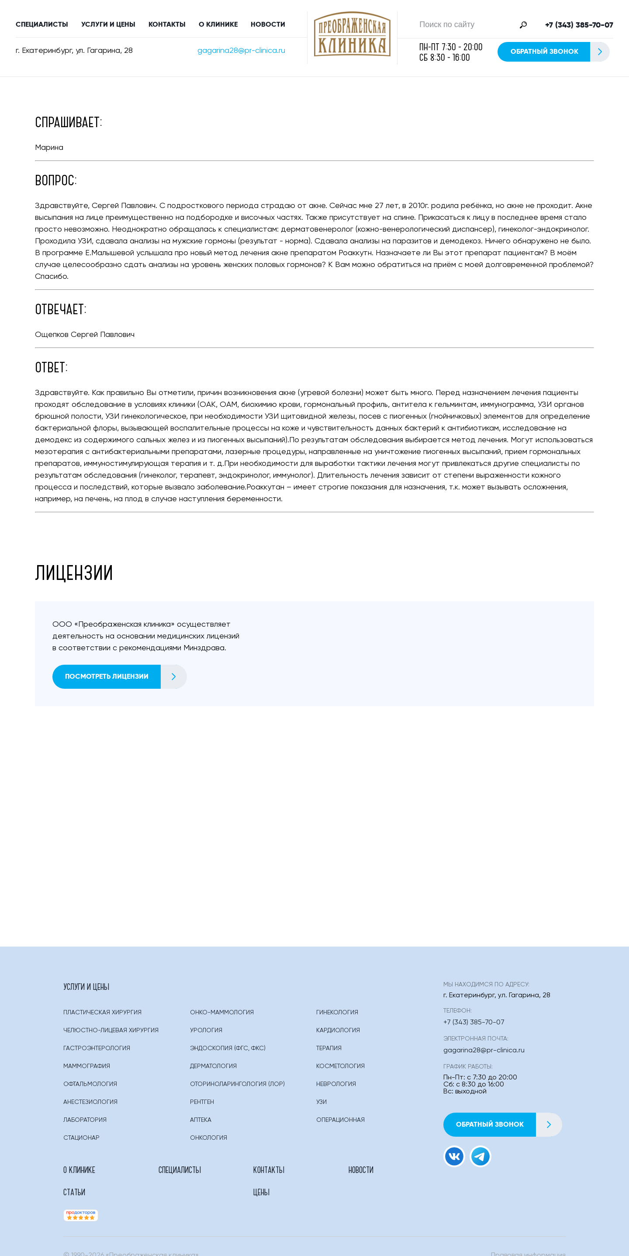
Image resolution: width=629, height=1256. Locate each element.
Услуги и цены (108, 26)
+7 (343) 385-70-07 (579, 26)
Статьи (328, 1173)
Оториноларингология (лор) (237, 1088)
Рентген (202, 1106)
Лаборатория (85, 1124)
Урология (206, 1034)
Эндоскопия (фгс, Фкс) (228, 1052)
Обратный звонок (560, 53)
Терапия (329, 1052)
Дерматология (213, 1070)
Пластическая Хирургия (102, 1016)
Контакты (167, 26)
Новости (268, 26)
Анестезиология (90, 1106)
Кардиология (338, 1034)
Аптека (200, 1124)
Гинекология (337, 1016)
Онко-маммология (222, 1016)
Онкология (208, 1141)
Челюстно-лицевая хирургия (111, 1034)
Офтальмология (90, 1088)
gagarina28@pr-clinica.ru (241, 52)
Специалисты (42, 26)
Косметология (340, 1070)
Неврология (336, 1088)
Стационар (81, 1141)
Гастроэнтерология (96, 1052)
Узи (321, 1106)
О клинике (218, 26)
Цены (388, 1173)
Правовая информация (528, 1237)
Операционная (340, 1124)
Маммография (86, 1070)
